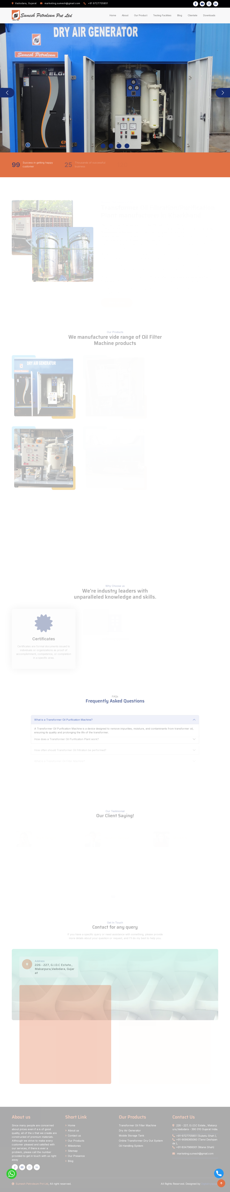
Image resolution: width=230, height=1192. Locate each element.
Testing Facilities (163, 15)
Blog (180, 15)
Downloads (210, 15)
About (126, 15)
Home (113, 15)
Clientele (193, 15)
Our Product (140, 15)
